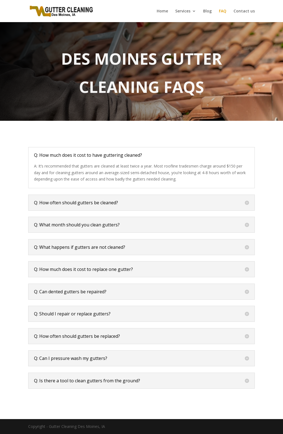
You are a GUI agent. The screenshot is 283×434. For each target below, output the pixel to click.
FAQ (222, 11)
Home (162, 11)
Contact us (244, 11)
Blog (207, 11)
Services (182, 11)
